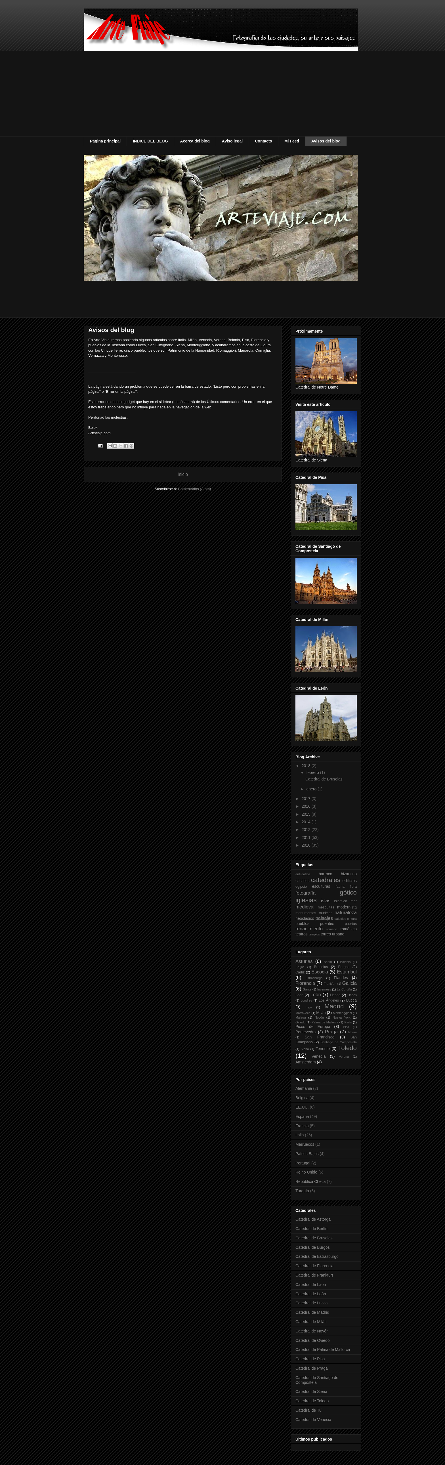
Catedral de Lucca (311, 1303)
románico (348, 929)
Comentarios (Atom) (194, 489)
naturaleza (346, 912)
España (302, 1116)
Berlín (328, 962)
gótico (348, 892)
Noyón (319, 1017)
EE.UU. (302, 1107)
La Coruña (344, 989)
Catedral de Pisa (310, 1359)
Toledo (347, 1047)
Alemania (303, 1088)
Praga (331, 1031)
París (348, 1022)
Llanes (352, 995)
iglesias (306, 900)
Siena (305, 1049)
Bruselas (321, 967)
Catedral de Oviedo (312, 1340)
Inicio (183, 474)
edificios (349, 880)
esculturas (321, 886)
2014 (307, 822)
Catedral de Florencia (314, 1265)
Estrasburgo (313, 978)
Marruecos (304, 1144)
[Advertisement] (222, 93)
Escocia (319, 972)
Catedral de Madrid (312, 1312)
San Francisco (319, 1037)
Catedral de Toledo (312, 1401)
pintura (352, 918)
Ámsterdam (305, 1062)
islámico (340, 901)
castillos (302, 880)
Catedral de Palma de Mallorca (322, 1349)
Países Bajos (307, 1153)
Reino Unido (306, 1172)
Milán (321, 1012)
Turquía (302, 1191)
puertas (351, 924)
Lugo (308, 1007)
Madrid (334, 1006)
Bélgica (301, 1097)
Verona (344, 1056)
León (315, 994)
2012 (307, 829)
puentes (327, 923)
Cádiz (300, 972)
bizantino (349, 874)
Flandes (341, 977)
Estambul (347, 972)
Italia (299, 1135)
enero (312, 789)
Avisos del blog (326, 141)
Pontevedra (305, 1032)
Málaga (300, 1017)
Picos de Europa (312, 1026)
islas (326, 900)
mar (353, 901)
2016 (307, 806)
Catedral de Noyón (312, 1331)
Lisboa (335, 995)
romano (331, 929)
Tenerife (323, 1048)
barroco (325, 874)
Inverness (324, 989)
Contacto (263, 141)
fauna (340, 887)
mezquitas (326, 907)
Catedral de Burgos (312, 1247)
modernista (347, 907)
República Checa (310, 1181)
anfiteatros (302, 874)
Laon (299, 995)
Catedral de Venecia (313, 1419)
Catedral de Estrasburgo (317, 1256)
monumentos (305, 913)
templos (314, 934)
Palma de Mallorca (325, 1022)
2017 (307, 798)
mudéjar (325, 913)
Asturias (304, 961)
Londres (306, 1000)
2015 (307, 814)
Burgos (343, 967)
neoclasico (304, 918)
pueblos (302, 923)
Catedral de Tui (308, 1410)
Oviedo (300, 1022)
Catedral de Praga (311, 1368)
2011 (307, 837)
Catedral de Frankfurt (314, 1275)
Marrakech (302, 1013)
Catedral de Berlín (311, 1228)
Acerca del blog (195, 141)
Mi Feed (291, 141)
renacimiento (309, 928)
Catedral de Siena (311, 1391)
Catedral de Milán (311, 1321)
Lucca (351, 1000)
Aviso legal (232, 141)
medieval (304, 907)
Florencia (305, 983)
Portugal (302, 1163)
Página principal (105, 141)
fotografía (305, 893)
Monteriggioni (342, 1013)
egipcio (301, 887)
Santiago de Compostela (338, 1042)
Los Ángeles (329, 1000)
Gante (307, 989)
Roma (352, 1032)
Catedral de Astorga (313, 1219)
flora (353, 887)
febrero (313, 772)
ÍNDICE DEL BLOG (150, 141)
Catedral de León (310, 1294)
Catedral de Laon (310, 1284)
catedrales (325, 879)
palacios (340, 918)
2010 (307, 845)
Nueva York (341, 1017)
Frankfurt (330, 983)
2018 (307, 765)
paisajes (324, 918)
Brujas (300, 967)
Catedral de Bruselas (324, 779)
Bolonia (345, 962)
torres (326, 934)
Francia (302, 1126)
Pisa (346, 1027)
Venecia (319, 1056)
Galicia (349, 983)
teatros (301, 934)
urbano (338, 934)
